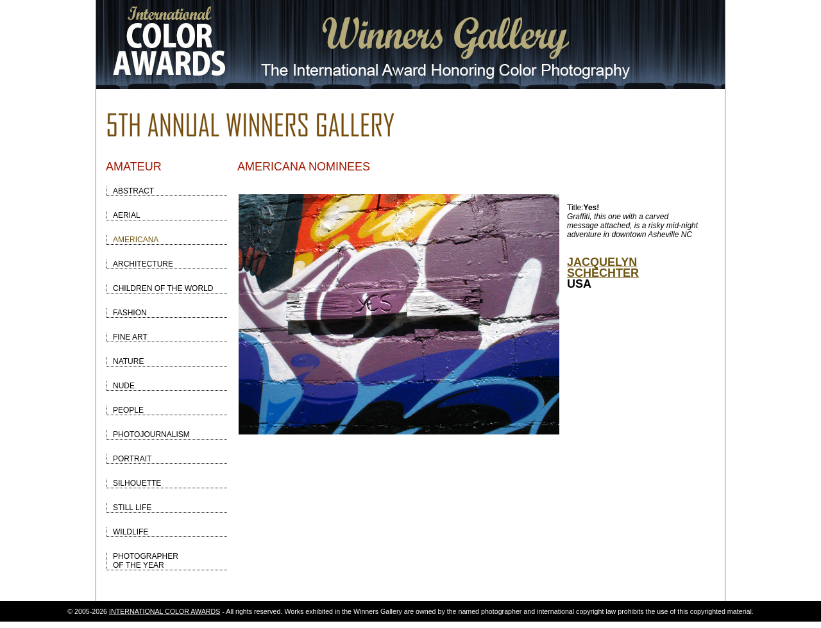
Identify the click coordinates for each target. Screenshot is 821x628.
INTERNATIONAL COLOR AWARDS (164, 611)
